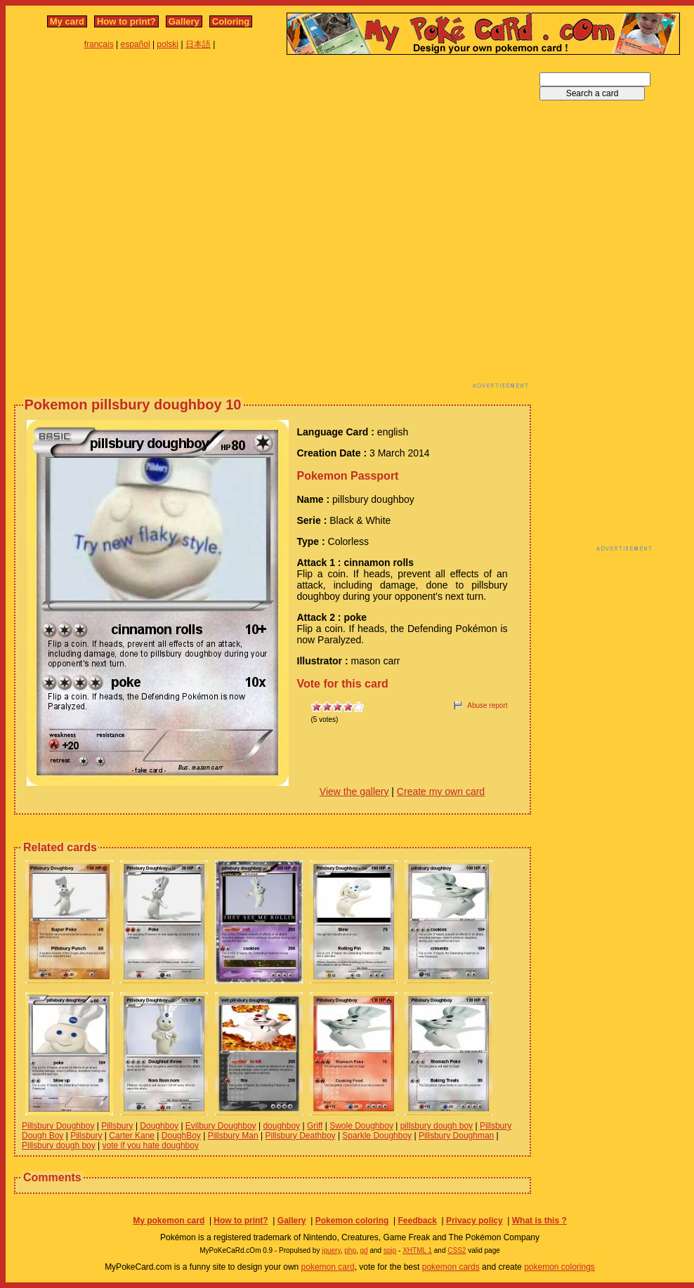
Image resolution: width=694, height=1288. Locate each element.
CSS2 (456, 1250)
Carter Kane (132, 1136)
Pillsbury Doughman (456, 1136)
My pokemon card (168, 1220)
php (350, 1250)
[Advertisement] (153, 225)
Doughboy (159, 1126)
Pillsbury (117, 1126)
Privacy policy (474, 1220)
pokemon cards (451, 1267)
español (135, 44)
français (99, 44)
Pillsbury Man (233, 1136)
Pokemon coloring (352, 1220)
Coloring (230, 21)
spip (390, 1250)
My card (67, 21)
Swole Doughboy (361, 1126)
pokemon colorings (559, 1267)
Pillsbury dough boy (59, 1145)
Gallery (184, 21)
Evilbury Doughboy (220, 1126)
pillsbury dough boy (436, 1126)
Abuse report (487, 705)
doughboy (281, 1126)
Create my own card (441, 791)
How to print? (126, 21)
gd (364, 1250)
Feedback (417, 1220)
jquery (331, 1250)
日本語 (198, 44)
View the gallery (354, 791)
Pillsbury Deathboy (301, 1136)
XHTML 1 (417, 1250)
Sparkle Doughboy (377, 1136)
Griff (314, 1126)
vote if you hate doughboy (151, 1145)
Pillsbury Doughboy (58, 1126)
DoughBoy (181, 1136)
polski (167, 44)
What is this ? (539, 1220)
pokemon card (328, 1267)
